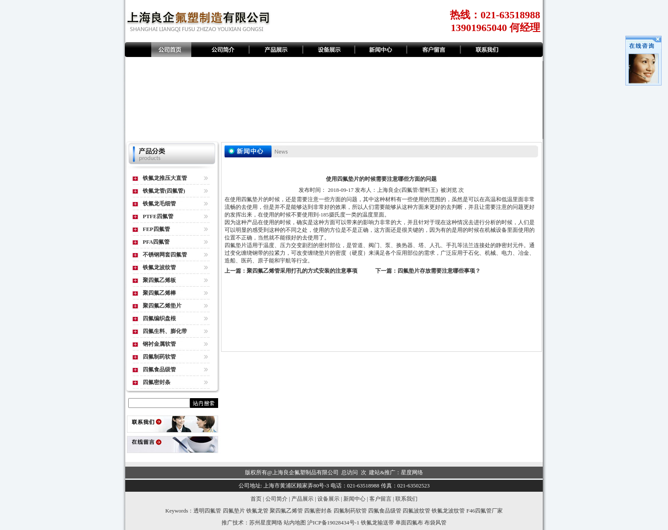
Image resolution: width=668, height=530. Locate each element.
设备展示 (328, 499)
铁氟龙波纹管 (159, 267)
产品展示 (302, 499)
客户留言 (380, 499)
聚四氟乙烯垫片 (162, 305)
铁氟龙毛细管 (159, 203)
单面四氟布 (409, 522)
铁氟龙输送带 (377, 522)
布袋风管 (435, 522)
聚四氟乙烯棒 (159, 293)
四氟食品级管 (159, 369)
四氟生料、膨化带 (165, 331)
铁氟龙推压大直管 (165, 178)
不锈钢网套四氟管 (165, 254)
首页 (256, 499)
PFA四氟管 (156, 242)
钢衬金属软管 (159, 344)
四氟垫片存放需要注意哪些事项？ (439, 271)
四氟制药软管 (159, 356)
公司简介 (276, 499)
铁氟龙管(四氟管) (164, 191)
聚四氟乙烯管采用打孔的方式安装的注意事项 (302, 271)
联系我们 (406, 499)
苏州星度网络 (265, 522)
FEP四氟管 (156, 229)
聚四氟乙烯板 (159, 280)
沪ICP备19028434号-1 (333, 522)
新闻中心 (354, 499)
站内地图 (295, 522)
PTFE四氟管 (158, 216)
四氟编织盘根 (159, 318)
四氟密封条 (156, 382)
